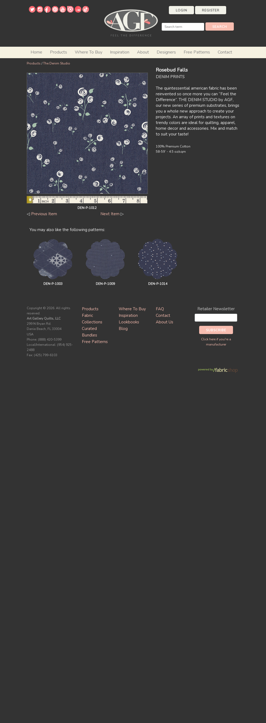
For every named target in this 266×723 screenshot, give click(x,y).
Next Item (109, 214)
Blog (123, 328)
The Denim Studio (56, 63)
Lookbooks (129, 322)
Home (36, 52)
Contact (225, 52)
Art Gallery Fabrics (131, 22)
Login (181, 10)
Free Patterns (197, 52)
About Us (164, 322)
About (143, 52)
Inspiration (119, 52)
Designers (166, 52)
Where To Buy (132, 309)
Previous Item (44, 214)
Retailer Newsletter (216, 309)
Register (210, 10)
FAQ (160, 309)
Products (34, 63)
